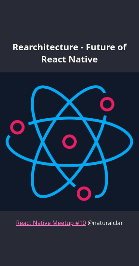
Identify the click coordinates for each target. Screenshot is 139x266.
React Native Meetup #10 (51, 223)
